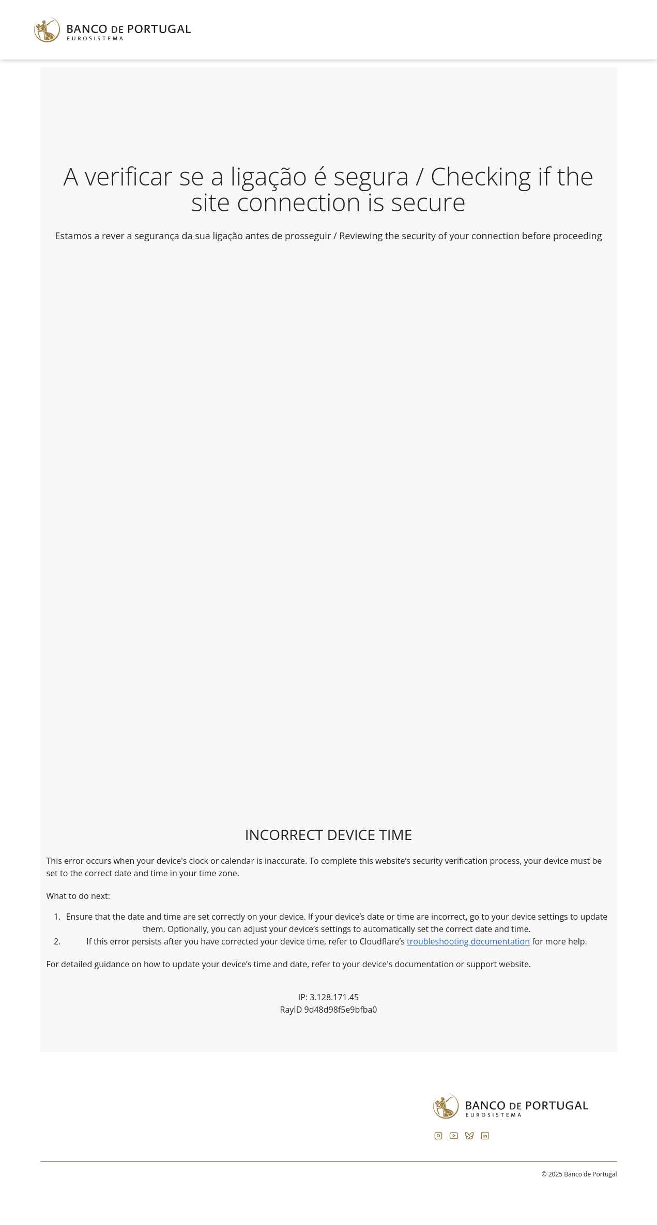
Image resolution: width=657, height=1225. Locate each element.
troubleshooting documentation (468, 941)
